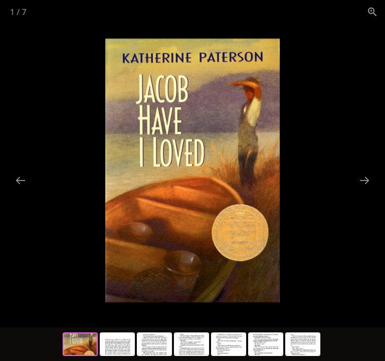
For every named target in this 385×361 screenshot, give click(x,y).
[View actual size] (372, 12)
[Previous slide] (20, 180)
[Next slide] (364, 180)
